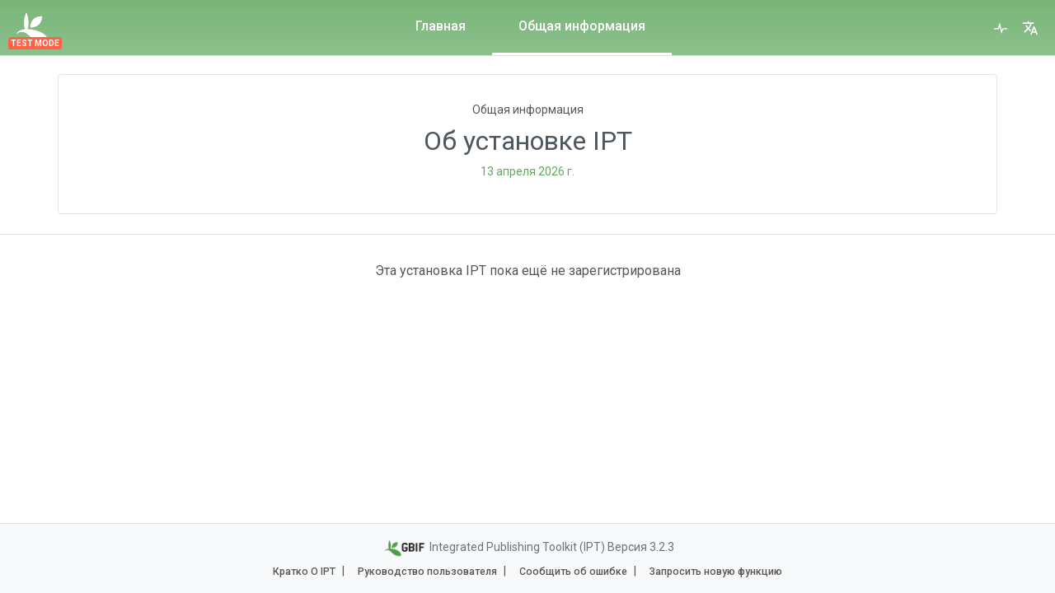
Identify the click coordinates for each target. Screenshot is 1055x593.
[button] (1030, 28)
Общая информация (581, 26)
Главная (440, 26)
